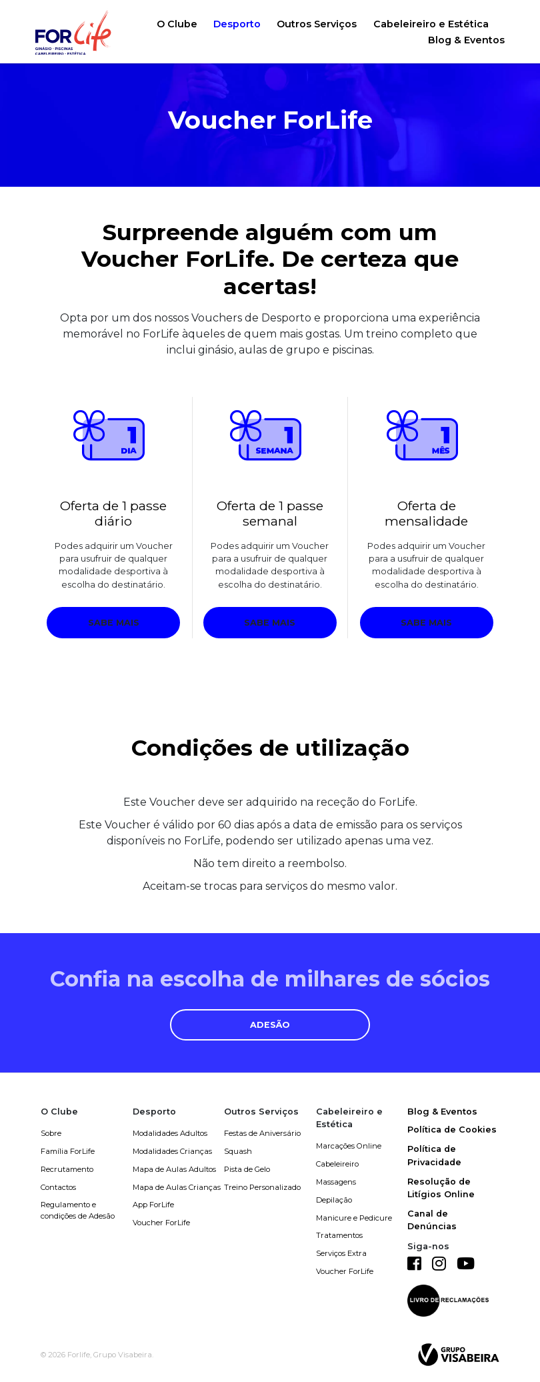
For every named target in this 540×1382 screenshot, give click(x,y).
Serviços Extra (341, 1253)
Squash (238, 1151)
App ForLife (153, 1204)
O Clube (177, 24)
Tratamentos (339, 1235)
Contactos (58, 1187)
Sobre (51, 1133)
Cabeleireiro (337, 1164)
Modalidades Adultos (170, 1133)
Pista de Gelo (247, 1169)
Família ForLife (68, 1151)
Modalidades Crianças (172, 1151)
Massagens (336, 1182)
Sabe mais (113, 623)
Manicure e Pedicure (354, 1218)
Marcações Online (348, 1146)
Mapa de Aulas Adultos (174, 1169)
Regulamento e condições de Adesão (78, 1210)
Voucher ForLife (161, 1222)
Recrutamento (67, 1169)
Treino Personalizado (262, 1187)
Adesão (270, 1025)
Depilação (334, 1200)
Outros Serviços (317, 24)
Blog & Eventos (466, 40)
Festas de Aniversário (262, 1133)
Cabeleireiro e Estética (431, 24)
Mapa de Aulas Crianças (177, 1187)
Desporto (237, 24)
